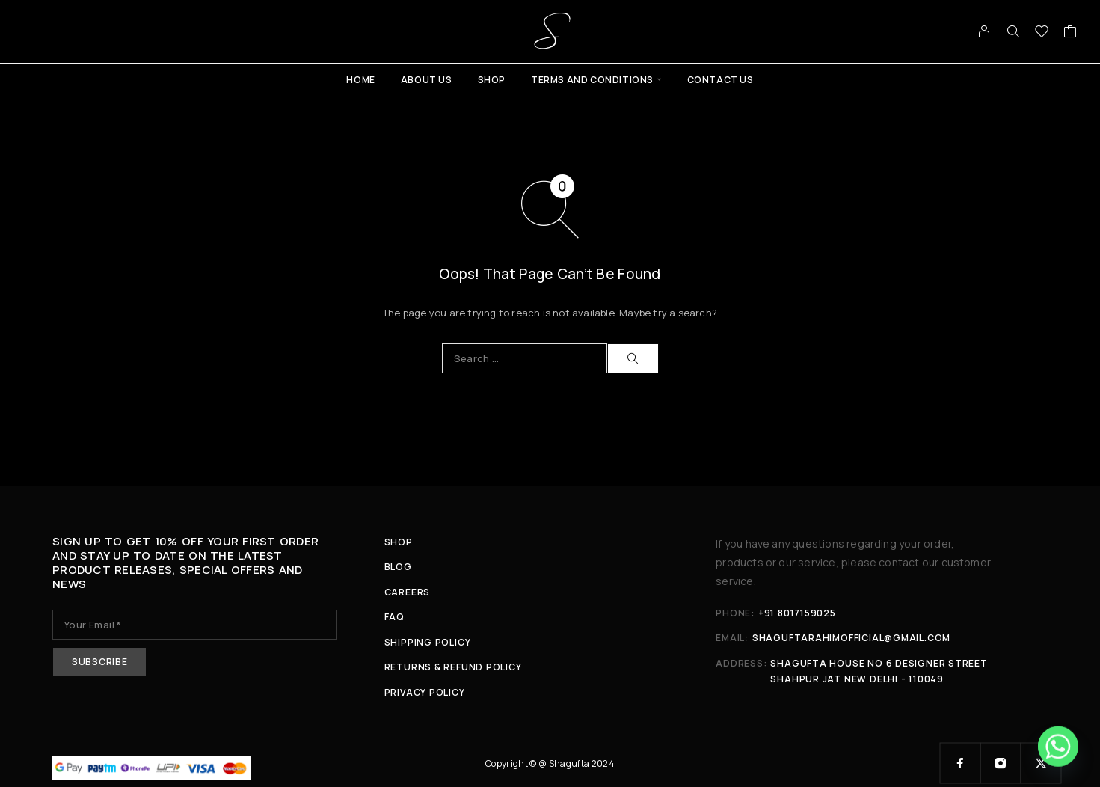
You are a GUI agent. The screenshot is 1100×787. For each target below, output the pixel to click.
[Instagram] (1000, 763)
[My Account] (984, 31)
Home (360, 79)
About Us (426, 79)
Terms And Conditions (592, 79)
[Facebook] (960, 763)
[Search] (1013, 31)
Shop (492, 79)
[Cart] (1070, 33)
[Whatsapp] (1058, 748)
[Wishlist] (1042, 33)
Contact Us (720, 79)
